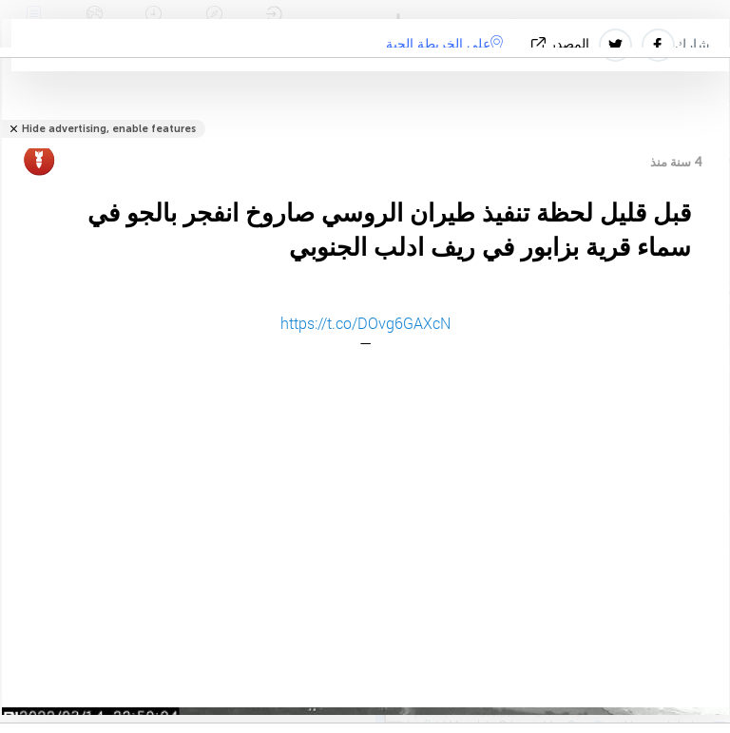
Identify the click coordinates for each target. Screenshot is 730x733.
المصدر (562, 44)
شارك (692, 44)
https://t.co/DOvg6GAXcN (365, 323)
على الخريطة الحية (444, 43)
